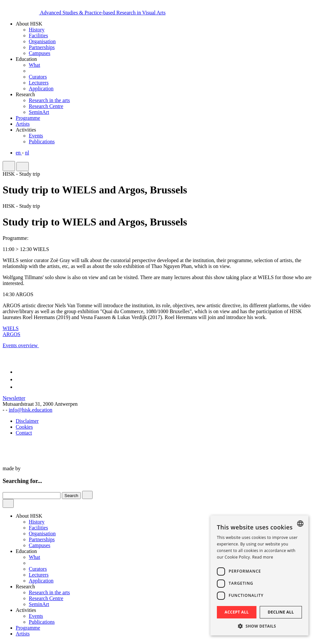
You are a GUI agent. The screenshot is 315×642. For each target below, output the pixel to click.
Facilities (38, 35)
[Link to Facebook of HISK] (17, 372)
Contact (24, 433)
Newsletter (14, 398)
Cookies (24, 427)
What (34, 65)
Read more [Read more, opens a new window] (262, 557)
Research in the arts (49, 100)
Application (41, 88)
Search (71, 495)
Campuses (39, 53)
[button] (259, 626)
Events (36, 135)
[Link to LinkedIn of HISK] (19, 387)
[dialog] (259, 575)
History (36, 29)
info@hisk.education (30, 410)
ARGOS (11, 334)
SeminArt (39, 112)
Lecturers (38, 82)
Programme (28, 628)
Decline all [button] (281, 612)
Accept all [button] (237, 612)
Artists (23, 633)
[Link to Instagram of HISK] (19, 379)
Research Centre (46, 106)
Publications (42, 141)
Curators (38, 77)
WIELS (11, 328)
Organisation (42, 41)
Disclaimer (27, 421)
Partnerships (42, 47)
